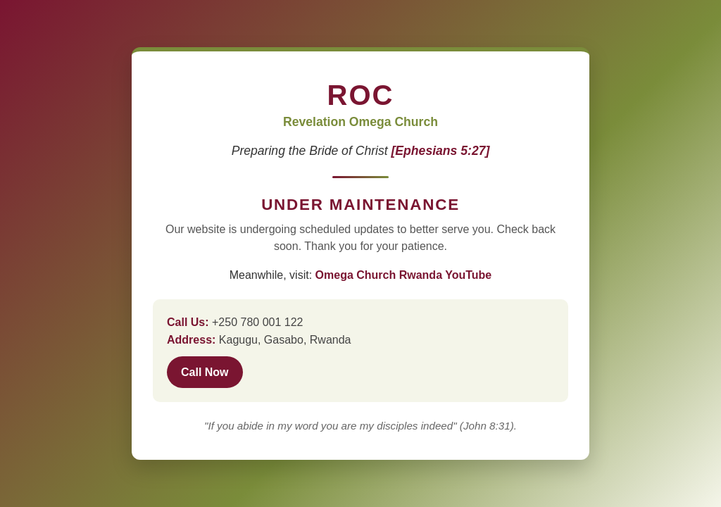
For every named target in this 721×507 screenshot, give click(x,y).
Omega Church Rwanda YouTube (403, 275)
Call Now (205, 372)
